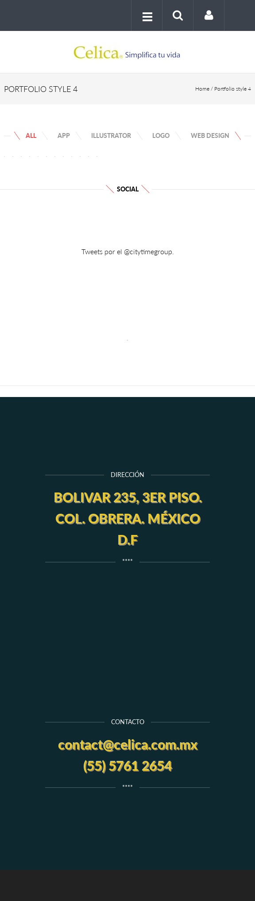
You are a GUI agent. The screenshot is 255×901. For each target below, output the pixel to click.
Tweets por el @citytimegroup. (127, 251)
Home (202, 88)
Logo (161, 135)
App (64, 135)
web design (210, 135)
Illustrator (111, 135)
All (31, 135)
